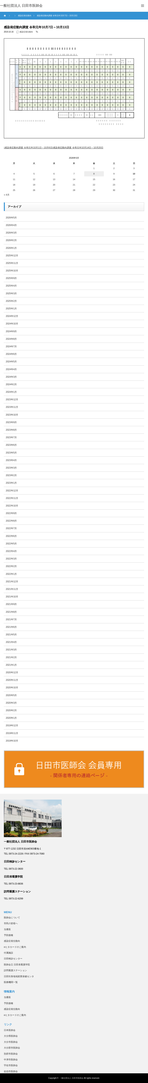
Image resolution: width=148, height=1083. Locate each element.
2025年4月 (11, 285)
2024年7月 (11, 346)
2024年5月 (11, 361)
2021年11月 (12, 589)
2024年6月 (11, 354)
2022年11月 (12, 498)
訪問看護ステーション (15, 970)
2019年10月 (12, 740)
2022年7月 (11, 528)
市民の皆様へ (11, 923)
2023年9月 (11, 422)
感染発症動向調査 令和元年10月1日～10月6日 (28, 147)
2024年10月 (12, 323)
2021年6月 (11, 627)
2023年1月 (11, 483)
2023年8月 (11, 430)
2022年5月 (11, 543)
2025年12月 (12, 255)
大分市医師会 (11, 1042)
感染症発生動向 (26, 32)
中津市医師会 (11, 1059)
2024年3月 (11, 377)
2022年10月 (12, 505)
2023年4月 (11, 460)
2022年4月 (11, 551)
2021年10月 (12, 596)
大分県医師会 (11, 1036)
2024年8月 (11, 339)
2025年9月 (11, 278)
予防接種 (8, 935)
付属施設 (8, 952)
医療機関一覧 (11, 982)
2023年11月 (12, 407)
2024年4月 (11, 369)
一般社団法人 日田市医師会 (71, 1078)
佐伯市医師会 (11, 1071)
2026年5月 (11, 217)
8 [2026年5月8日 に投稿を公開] (94, 174)
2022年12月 (12, 490)
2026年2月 (11, 240)
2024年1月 (11, 392)
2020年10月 (12, 687)
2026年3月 (11, 232)
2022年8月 (11, 520)
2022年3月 (11, 558)
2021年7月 (11, 619)
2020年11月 (12, 680)
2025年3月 (11, 293)
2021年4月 (11, 642)
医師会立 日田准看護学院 (17, 964)
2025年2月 (11, 301)
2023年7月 (11, 437)
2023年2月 (11, 475)
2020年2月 (11, 710)
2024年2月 (11, 384)
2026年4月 (11, 225)
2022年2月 (11, 566)
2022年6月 (11, 536)
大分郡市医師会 (12, 1047)
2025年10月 (12, 270)
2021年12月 (12, 581)
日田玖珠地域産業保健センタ (19, 976)
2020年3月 (11, 702)
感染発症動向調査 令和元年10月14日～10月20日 (78, 147)
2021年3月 (11, 649)
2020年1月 (11, 718)
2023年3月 (11, 467)
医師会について (12, 917)
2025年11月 (12, 263)
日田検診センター (13, 958)
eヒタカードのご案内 (15, 947)
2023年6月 (11, 445)
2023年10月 (12, 414)
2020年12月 (12, 672)
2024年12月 (12, 316)
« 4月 (6, 194)
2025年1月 (11, 308)
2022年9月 (11, 513)
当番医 (7, 929)
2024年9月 (11, 331)
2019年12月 (12, 725)
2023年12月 (12, 399)
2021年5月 (11, 634)
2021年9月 (11, 604)
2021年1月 (11, 665)
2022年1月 (11, 574)
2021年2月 (11, 657)
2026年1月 (11, 248)
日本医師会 (9, 1030)
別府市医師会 (11, 1053)
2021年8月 (11, 612)
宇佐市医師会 (11, 1065)
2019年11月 (12, 733)
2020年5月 (11, 695)
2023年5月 (11, 452)
